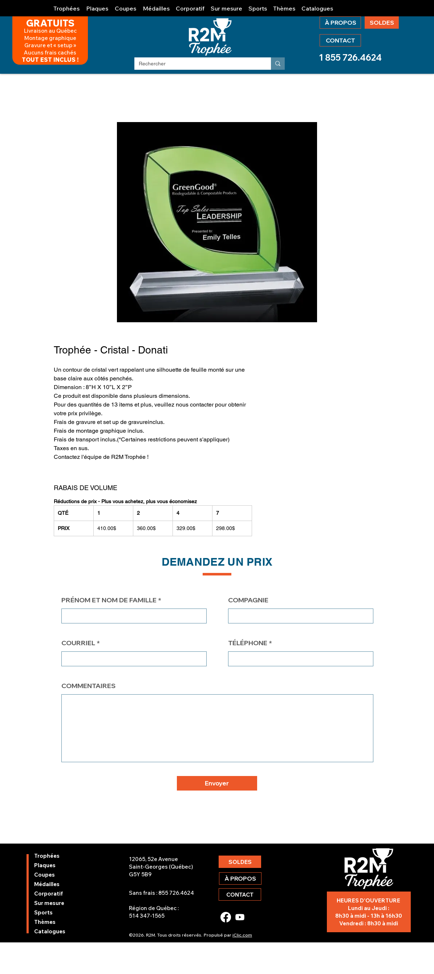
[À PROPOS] (340, 22)
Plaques (45, 865)
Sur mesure (49, 903)
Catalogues (49, 931)
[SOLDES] (382, 22)
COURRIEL (78, 643)
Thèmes (45, 921)
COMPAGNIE (248, 600)
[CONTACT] (340, 40)
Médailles (47, 884)
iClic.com (242, 935)
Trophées (47, 855)
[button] (66, 5)
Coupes (44, 874)
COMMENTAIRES (88, 686)
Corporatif (48, 893)
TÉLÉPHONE (247, 643)
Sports (43, 912)
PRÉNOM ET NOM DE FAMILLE (109, 600)
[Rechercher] (197, 63)
